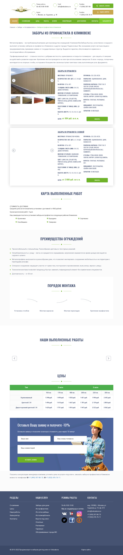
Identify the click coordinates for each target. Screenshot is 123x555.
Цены (36, 21)
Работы (45, 21)
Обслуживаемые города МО (46, 532)
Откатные (39, 522)
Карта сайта (86, 550)
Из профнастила (29, 27)
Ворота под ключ (42, 519)
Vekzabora (55, 550)
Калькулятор (106, 21)
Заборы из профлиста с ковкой (71, 132)
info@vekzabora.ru (64, 6)
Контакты (93, 21)
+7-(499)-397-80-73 (36, 478)
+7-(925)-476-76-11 (53, 478)
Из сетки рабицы (42, 512)
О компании (25, 21)
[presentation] (14, 80)
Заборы (19, 27)
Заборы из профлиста (67, 71)
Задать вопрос (103, 12)
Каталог (14, 21)
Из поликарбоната (43, 515)
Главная (12, 27)
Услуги (54, 21)
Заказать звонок (103, 6)
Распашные (40, 526)
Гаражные (39, 529)
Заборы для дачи (42, 505)
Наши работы (15, 512)
